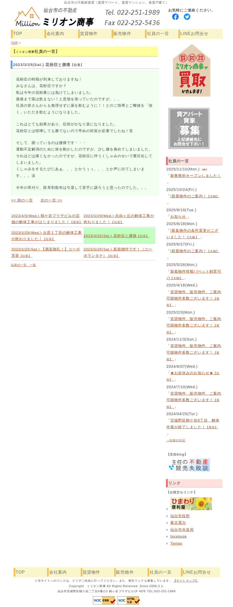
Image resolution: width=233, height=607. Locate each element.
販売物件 (122, 33)
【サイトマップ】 (185, 580)
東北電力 (178, 523)
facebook (178, 536)
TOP (18, 33)
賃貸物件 (89, 33)
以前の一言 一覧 (23, 264)
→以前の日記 (175, 440)
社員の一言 (158, 33)
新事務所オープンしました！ (195, 176)
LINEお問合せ (194, 33)
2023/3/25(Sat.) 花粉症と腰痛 (116, 236)
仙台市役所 (180, 516)
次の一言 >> (51, 200)
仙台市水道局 (182, 530)
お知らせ (178, 216)
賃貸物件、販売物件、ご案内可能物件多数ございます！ (193, 298)
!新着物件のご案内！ (194, 196)
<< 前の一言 (22, 200)
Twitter (176, 543)
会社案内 (55, 33)
